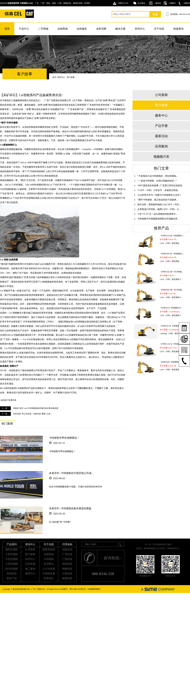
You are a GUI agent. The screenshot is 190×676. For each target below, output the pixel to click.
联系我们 (49, 578)
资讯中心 (140, 28)
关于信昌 (159, 28)
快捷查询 (178, 28)
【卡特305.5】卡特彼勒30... (171, 326)
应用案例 (161, 146)
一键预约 (172, 3)
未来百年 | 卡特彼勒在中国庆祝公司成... (71, 473)
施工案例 (30, 568)
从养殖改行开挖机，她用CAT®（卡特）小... (157, 209)
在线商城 (62, 28)
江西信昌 (67, 573)
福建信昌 (67, 549)
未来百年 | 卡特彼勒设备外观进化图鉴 (70, 508)
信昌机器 (49, 554)
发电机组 (12, 573)
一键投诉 (186, 3)
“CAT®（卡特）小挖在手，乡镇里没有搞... (156, 190)
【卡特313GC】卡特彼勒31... (172, 344)
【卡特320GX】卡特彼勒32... (172, 254)
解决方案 (120, 28)
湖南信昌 (67, 568)
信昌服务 (82, 28)
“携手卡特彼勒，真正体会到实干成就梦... (156, 200)
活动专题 (30, 563)
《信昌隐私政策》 (93, 589)
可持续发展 (48, 573)
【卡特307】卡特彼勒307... (171, 308)
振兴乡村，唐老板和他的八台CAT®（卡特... (157, 204)
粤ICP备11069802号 (78, 589)
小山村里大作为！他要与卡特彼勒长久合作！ (158, 195)
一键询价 (157, 3)
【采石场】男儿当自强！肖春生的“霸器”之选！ (32, 414)
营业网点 (49, 563)
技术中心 (30, 559)
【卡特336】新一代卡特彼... (171, 290)
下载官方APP (122, 3)
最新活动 (161, 136)
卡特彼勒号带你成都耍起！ (64, 437)
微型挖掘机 (11, 549)
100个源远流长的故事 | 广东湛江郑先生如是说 (158, 185)
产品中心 (24, 28)
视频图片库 (161, 156)
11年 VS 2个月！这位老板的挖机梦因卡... (155, 214)
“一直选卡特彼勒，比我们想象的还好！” (155, 181)
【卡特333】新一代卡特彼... (171, 272)
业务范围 (101, 28)
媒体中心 (30, 573)
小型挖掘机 (11, 554)
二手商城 (43, 28)
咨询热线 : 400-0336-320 (180, 14)
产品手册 (161, 125)
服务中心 (161, 115)
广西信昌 (67, 559)
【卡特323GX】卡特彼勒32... (172, 236)
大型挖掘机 (11, 563)
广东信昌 (67, 554)
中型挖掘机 (11, 559)
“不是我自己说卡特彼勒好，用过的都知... (156, 176)
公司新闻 (161, 95)
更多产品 (12, 578)
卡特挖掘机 (17, 14)
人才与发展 (48, 568)
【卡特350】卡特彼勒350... (171, 362)
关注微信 (141, 3)
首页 (7, 28)
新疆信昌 (67, 578)
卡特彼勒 (49, 559)
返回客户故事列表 (8, 400)
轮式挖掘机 (11, 568)
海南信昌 (67, 563)
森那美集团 (48, 549)
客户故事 (71, 77)
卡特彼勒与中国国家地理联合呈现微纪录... (156, 219)
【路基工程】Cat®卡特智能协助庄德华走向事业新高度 (35, 408)
